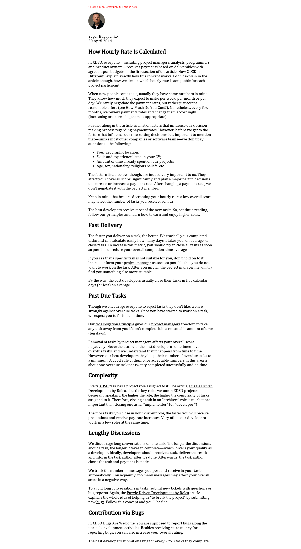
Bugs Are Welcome (119, 523)
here (135, 7)
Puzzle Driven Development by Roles (158, 492)
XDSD (97, 62)
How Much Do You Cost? (146, 107)
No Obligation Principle (115, 324)
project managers (165, 324)
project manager (137, 262)
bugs (100, 501)
